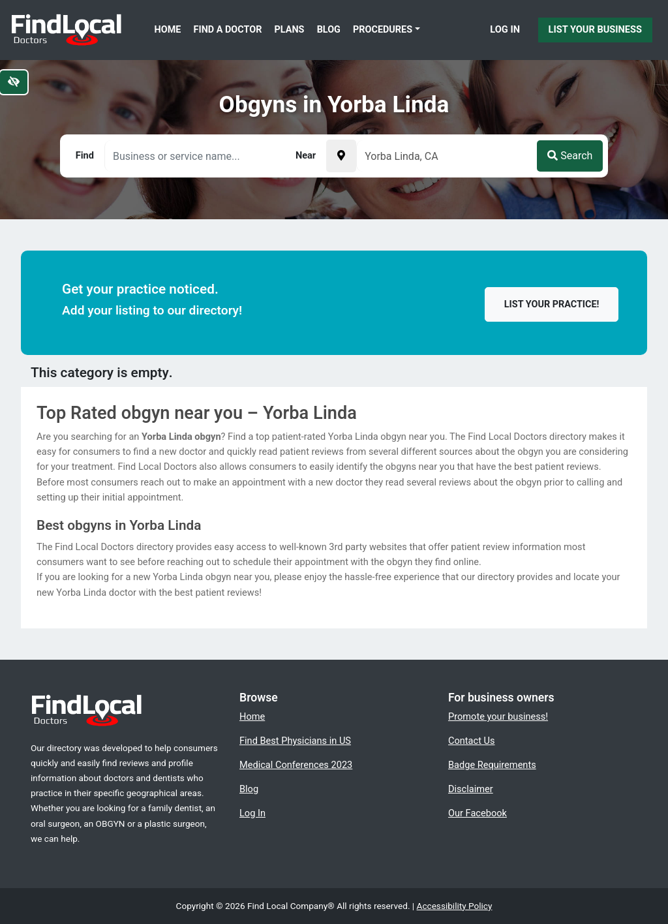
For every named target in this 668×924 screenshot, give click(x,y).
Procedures (382, 29)
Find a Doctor (228, 29)
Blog (329, 29)
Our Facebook (477, 813)
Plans (290, 29)
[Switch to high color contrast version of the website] (13, 82)
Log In (505, 29)
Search (569, 155)
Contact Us (471, 741)
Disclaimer (470, 789)
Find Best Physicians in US (295, 741)
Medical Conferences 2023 (295, 765)
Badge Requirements (492, 765)
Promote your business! (498, 716)
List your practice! (552, 304)
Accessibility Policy (455, 906)
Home (168, 29)
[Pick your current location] (341, 156)
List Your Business (595, 29)
